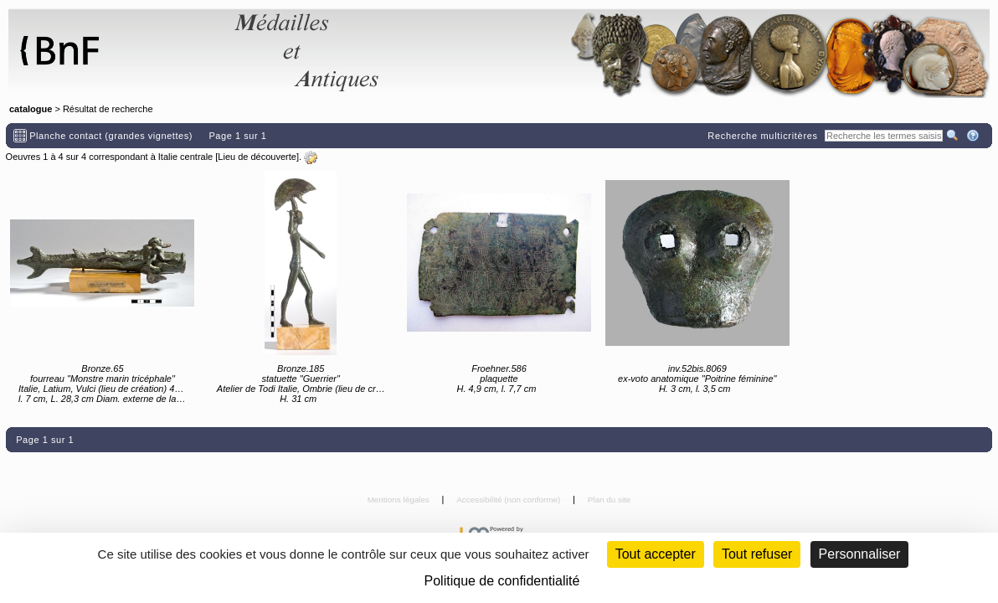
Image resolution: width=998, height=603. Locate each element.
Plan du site (609, 499)
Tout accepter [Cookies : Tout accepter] (655, 554)
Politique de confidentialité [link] (502, 581)
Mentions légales (400, 499)
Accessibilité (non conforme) (509, 499)
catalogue (30, 109)
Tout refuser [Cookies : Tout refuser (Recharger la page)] (757, 554)
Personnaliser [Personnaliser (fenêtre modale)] (860, 554)
